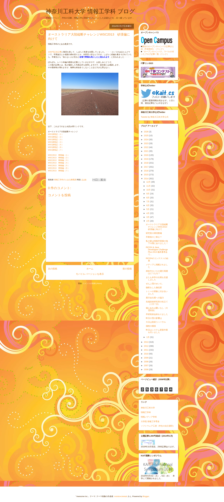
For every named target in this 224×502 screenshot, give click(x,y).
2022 (146, 147)
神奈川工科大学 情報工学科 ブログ (90, 11)
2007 (146, 365)
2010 (146, 354)
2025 (146, 135)
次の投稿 (52, 268)
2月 (148, 221)
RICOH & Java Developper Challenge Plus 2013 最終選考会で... (157, 251)
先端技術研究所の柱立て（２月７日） (157, 303)
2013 (146, 342)
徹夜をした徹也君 (154, 287)
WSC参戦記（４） (55, 142)
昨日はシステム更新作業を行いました (157, 331)
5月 (148, 209)
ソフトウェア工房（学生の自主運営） (158, 426)
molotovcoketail (120, 496)
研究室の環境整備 (154, 233)
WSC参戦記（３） (55, 139)
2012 (146, 346)
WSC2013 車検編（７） (58, 171)
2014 (146, 178)
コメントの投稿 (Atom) (92, 283)
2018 (146, 163)
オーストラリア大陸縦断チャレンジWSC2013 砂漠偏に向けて (157, 226)
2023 (146, 143)
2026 (146, 132)
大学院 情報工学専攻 (150, 421)
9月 (148, 193)
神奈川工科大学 (148, 408)
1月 (148, 337)
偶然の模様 (151, 326)
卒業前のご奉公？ (154, 237)
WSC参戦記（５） (55, 145)
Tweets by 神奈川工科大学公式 (154, 117)
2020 (146, 155)
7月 (148, 201)
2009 (146, 358)
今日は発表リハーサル (156, 322)
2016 (146, 171)
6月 (148, 205)
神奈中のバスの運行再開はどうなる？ (157, 272)
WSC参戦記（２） (55, 137)
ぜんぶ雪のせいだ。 (155, 283)
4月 (148, 213)
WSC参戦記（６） (55, 147)
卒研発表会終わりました (157, 314)
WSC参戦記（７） (55, 150)
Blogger (146, 496)
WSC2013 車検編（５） (58, 165)
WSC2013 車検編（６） (58, 168)
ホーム (89, 268)
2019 (146, 159)
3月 (148, 217)
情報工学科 (146, 412)
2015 (146, 174)
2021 (146, 151)
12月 (148, 182)
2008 (146, 361)
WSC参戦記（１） (55, 134)
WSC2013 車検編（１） (58, 155)
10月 (148, 190)
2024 (146, 139)
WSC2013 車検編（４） (58, 163)
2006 (146, 369)
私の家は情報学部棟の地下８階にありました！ (157, 242)
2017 (146, 167)
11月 (148, 186)
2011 (146, 350)
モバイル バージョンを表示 (90, 274)
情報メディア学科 (149, 417)
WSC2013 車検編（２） (58, 158)
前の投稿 (127, 268)
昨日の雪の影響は (154, 318)
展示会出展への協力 (155, 298)
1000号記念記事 (54, 52)
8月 (148, 197)
